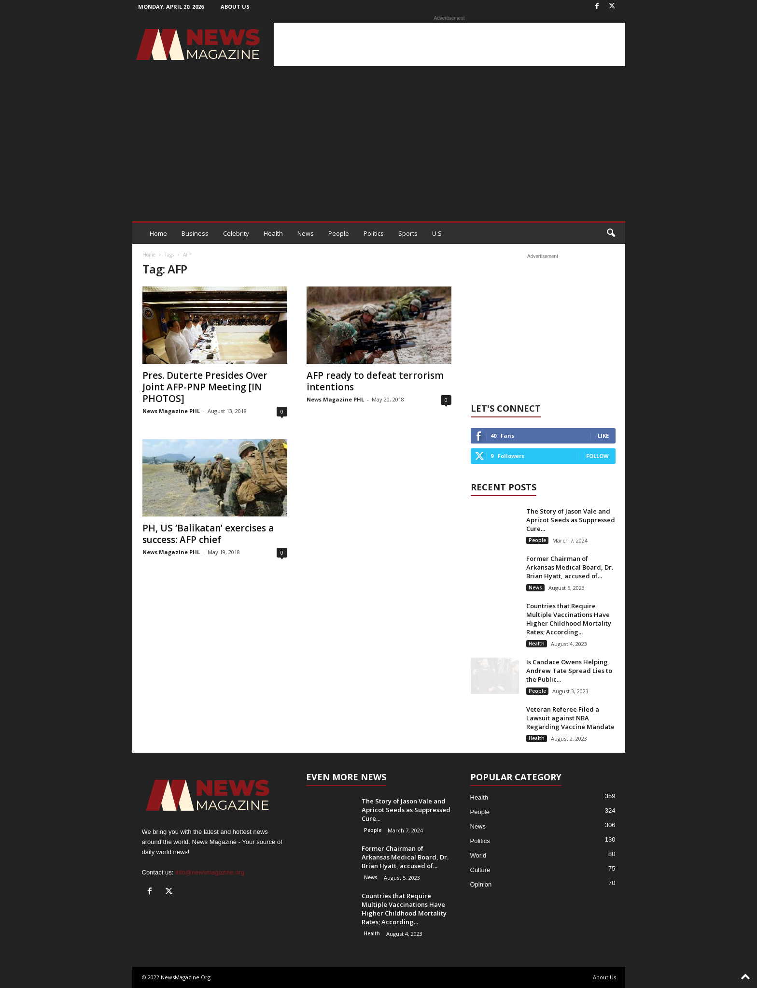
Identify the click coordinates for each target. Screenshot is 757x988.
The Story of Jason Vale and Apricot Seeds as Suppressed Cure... (570, 520)
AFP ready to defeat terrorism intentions (375, 381)
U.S (437, 233)
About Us (235, 6)
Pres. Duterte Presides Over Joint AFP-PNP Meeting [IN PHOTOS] (204, 387)
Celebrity (236, 233)
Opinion (481, 884)
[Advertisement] (449, 44)
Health (273, 233)
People (338, 233)
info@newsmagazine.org (209, 872)
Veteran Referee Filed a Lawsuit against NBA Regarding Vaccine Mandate (570, 718)
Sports (408, 233)
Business (195, 233)
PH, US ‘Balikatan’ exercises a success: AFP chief (208, 534)
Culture (480, 869)
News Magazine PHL (171, 411)
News (305, 233)
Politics (374, 233)
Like (603, 435)
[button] (610, 233)
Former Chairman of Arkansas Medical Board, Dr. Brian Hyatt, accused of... (569, 567)
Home (158, 233)
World (478, 855)
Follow (597, 455)
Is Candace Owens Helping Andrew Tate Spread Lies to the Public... (569, 671)
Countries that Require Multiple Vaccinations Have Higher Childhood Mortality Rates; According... (568, 618)
